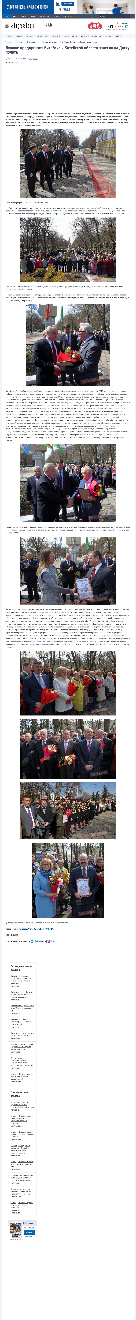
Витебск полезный (68, 16)
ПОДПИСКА (16, 16)
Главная (8, 42)
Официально (9, 36)
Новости (19, 42)
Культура (39, 36)
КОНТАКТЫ (56, 16)
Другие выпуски (28, 1236)
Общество (19, 36)
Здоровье (75, 36)
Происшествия (56, 36)
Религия (66, 36)
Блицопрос (117, 36)
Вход (118, 23)
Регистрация (124, 23)
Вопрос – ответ (97, 36)
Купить (29, 1232)
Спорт (47, 36)
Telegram (37, 941)
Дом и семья (85, 36)
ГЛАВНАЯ (7, 16)
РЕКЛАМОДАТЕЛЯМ (44, 16)
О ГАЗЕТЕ (25, 16)
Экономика (29, 36)
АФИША (33, 16)
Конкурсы (108, 36)
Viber (51, 941)
